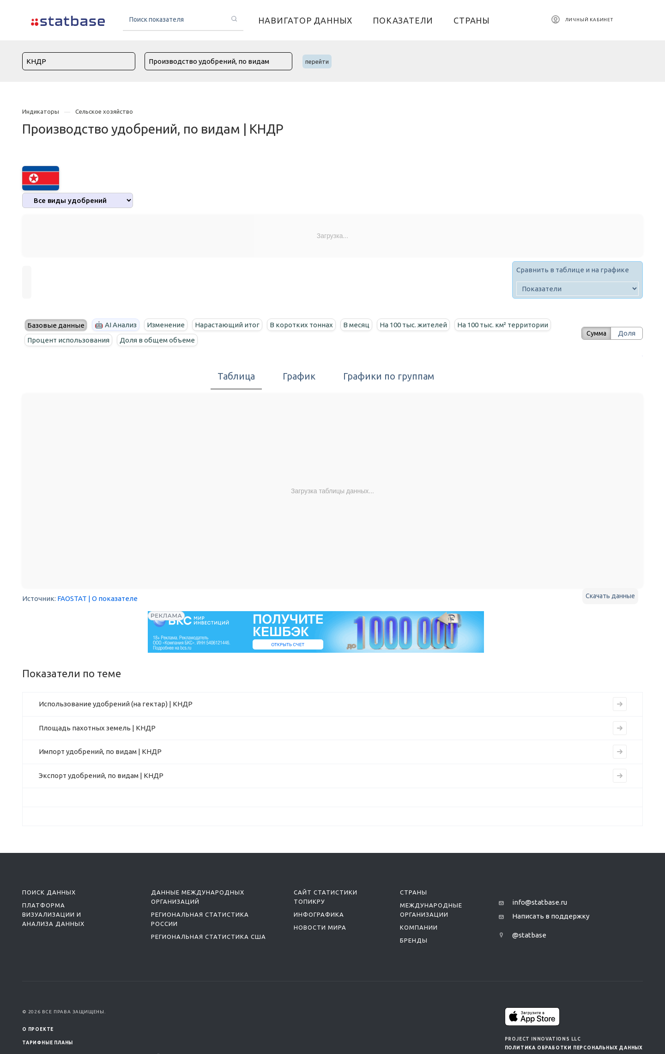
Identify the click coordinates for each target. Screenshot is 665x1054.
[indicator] (577, 289)
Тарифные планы (47, 1042)
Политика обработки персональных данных (574, 1047)
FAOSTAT (72, 598)
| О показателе (113, 598)
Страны (413, 892)
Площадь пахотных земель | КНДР (97, 728)
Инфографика (319, 914)
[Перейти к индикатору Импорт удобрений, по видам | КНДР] (620, 752)
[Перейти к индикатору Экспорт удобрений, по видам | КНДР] (620, 776)
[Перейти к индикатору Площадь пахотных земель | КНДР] (620, 728)
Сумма (593, 333)
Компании (419, 927)
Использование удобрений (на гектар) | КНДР (116, 704)
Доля (626, 333)
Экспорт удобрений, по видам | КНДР (101, 775)
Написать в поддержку (550, 916)
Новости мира (320, 927)
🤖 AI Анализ (116, 325)
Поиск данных (49, 892)
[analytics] (77, 200)
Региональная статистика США (208, 936)
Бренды (414, 940)
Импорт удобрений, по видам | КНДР (100, 751)
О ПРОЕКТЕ (38, 1029)
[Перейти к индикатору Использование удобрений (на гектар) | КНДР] (620, 704)
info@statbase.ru (539, 902)
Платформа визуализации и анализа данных (53, 914)
